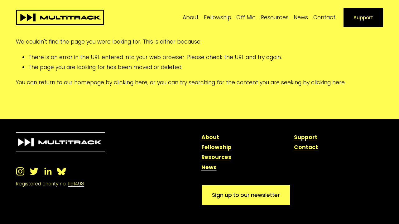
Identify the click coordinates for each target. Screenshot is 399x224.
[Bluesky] (61, 171)
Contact (324, 17)
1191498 (76, 183)
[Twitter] (34, 171)
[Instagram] (20, 171)
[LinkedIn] (47, 171)
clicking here (130, 82)
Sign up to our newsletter (246, 195)
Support (363, 17)
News (301, 17)
